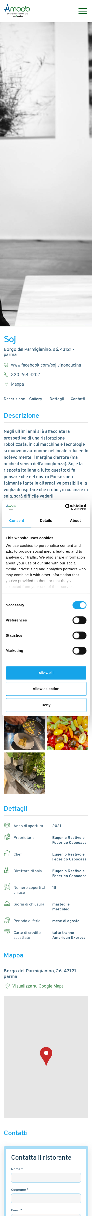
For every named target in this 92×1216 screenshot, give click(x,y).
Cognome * (19, 1190)
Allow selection (46, 689)
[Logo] (17, 11)
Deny (46, 705)
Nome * (17, 1169)
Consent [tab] (16, 520)
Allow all (46, 673)
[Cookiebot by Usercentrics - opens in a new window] (65, 507)
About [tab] (75, 520)
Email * (16, 1210)
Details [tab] (46, 520)
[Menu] (80, 11)
